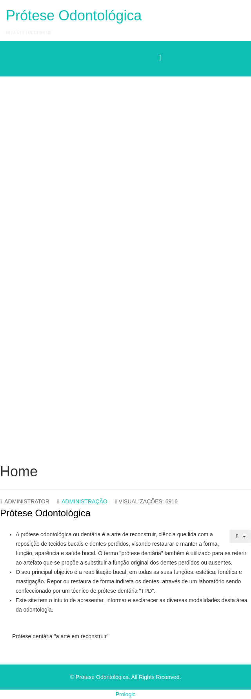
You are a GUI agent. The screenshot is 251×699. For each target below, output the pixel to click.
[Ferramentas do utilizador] (240, 536)
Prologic (126, 694)
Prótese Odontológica (74, 15)
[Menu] (159, 58)
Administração (84, 501)
